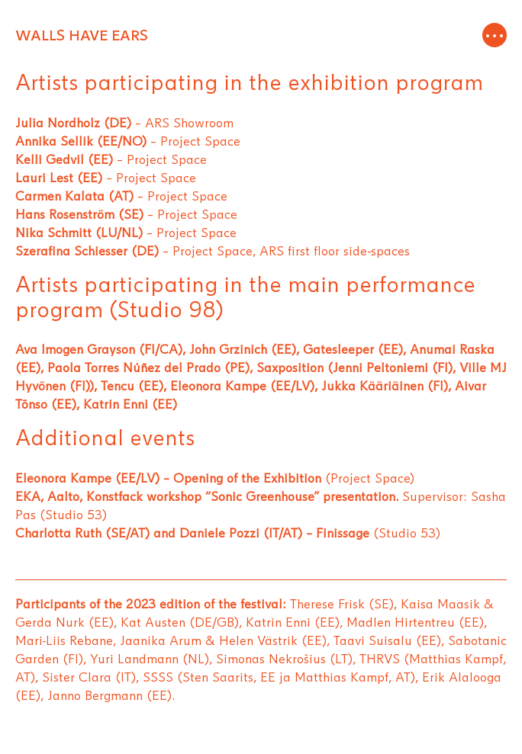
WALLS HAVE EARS (81, 35)
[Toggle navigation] (494, 35)
